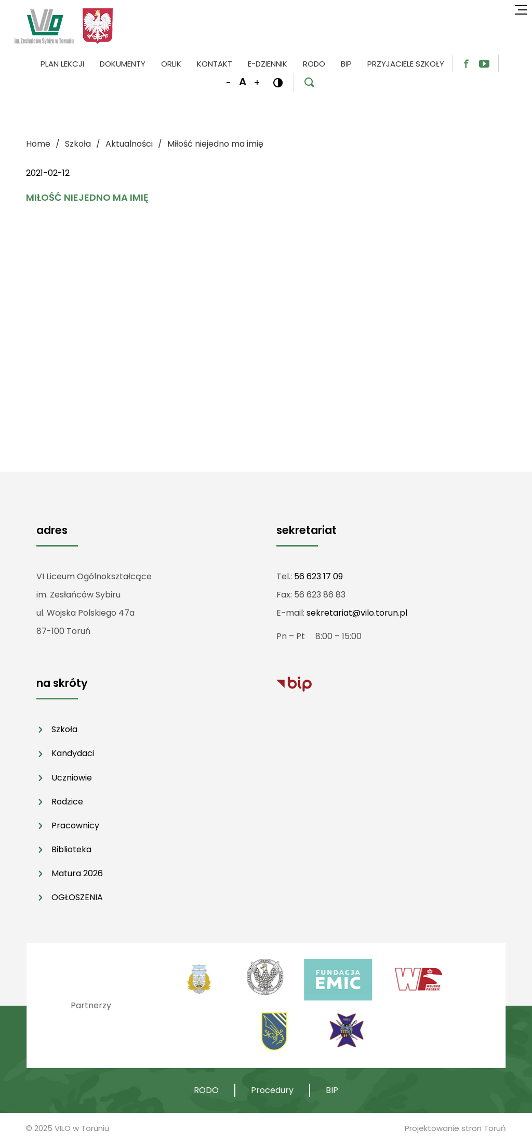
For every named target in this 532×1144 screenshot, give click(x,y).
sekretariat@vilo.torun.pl (357, 613)
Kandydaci (72, 753)
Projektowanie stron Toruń (455, 1128)
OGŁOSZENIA (77, 897)
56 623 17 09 (318, 576)
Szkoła (64, 729)
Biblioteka (71, 849)
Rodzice (67, 802)
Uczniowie (71, 778)
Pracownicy (75, 825)
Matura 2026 (77, 873)
